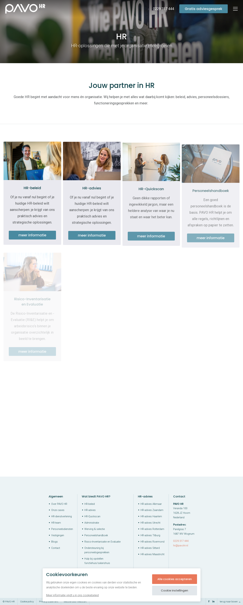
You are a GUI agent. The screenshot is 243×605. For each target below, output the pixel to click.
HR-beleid (89, 504)
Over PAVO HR (59, 504)
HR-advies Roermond (152, 541)
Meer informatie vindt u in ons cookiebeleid (72, 595)
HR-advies (90, 510)
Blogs (54, 541)
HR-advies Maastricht (152, 554)
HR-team (56, 522)
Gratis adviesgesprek (203, 8)
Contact (55, 548)
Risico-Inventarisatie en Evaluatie (102, 541)
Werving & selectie (94, 529)
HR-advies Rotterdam (152, 529)
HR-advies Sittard (150, 548)
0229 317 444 (181, 541)
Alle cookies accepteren (174, 579)
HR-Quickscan (92, 516)
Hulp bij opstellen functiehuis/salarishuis (97, 561)
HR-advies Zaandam (152, 510)
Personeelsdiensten (62, 529)
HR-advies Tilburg (150, 535)
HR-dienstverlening (61, 516)
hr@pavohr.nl (180, 545)
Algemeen (56, 496)
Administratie (91, 522)
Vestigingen (57, 535)
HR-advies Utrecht (150, 522)
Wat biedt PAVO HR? (96, 496)
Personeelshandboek (96, 535)
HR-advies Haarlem (151, 516)
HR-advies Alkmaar (151, 504)
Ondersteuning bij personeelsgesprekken (96, 550)
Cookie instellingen (174, 591)
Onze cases (57, 510)
